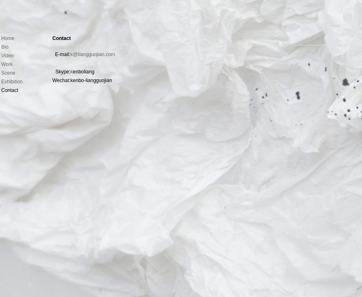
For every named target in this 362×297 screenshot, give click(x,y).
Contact (61, 38)
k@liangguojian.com (93, 54)
